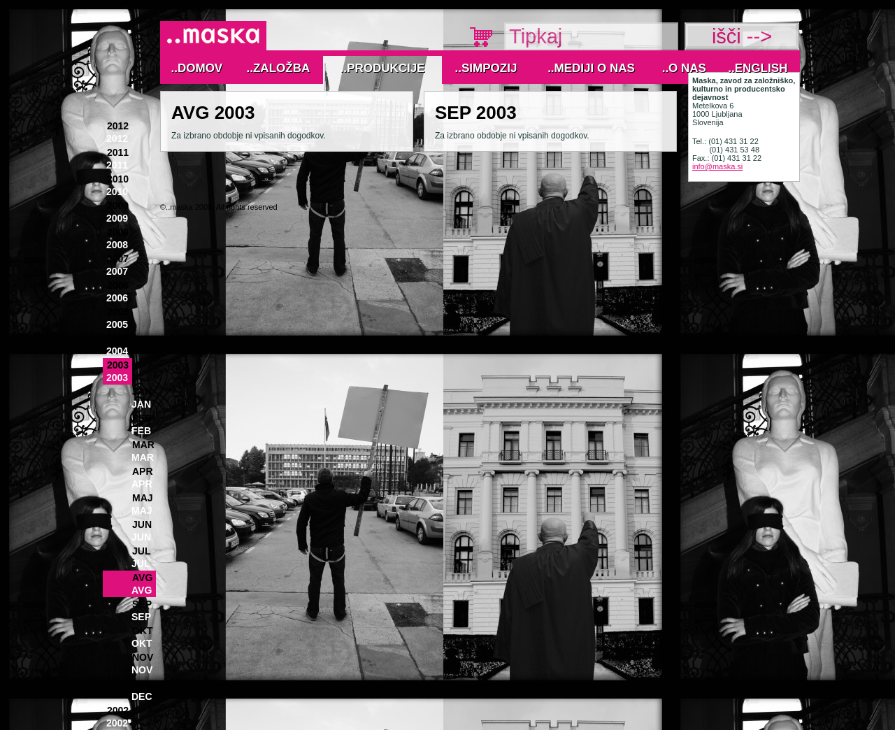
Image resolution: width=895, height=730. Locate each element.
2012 (118, 125)
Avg (142, 577)
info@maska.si (717, 166)
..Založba (278, 68)
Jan (142, 391)
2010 (118, 179)
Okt (142, 630)
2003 (118, 365)
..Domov (197, 68)
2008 (118, 232)
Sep (142, 604)
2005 (118, 311)
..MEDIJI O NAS (591, 68)
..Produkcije (383, 68)
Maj (142, 497)
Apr (142, 471)
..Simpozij (486, 68)
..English (757, 68)
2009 (118, 205)
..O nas (684, 68)
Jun (142, 524)
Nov (142, 657)
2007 (118, 258)
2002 (118, 710)
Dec (142, 683)
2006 (118, 285)
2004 (118, 338)
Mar (143, 444)
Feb (142, 418)
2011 (118, 152)
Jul (141, 551)
